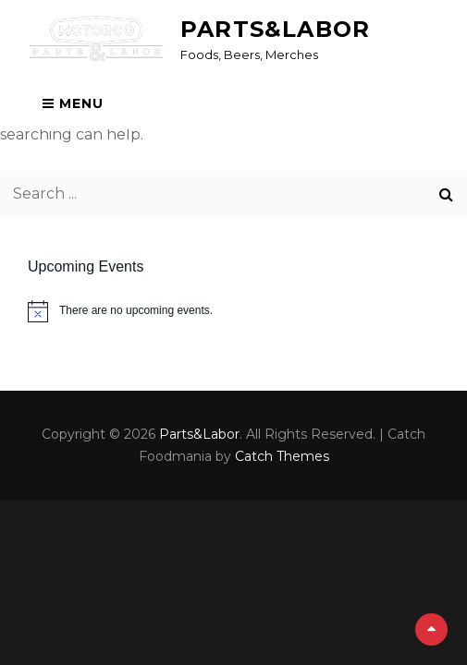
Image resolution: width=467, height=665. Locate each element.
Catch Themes (282, 456)
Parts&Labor (275, 29)
